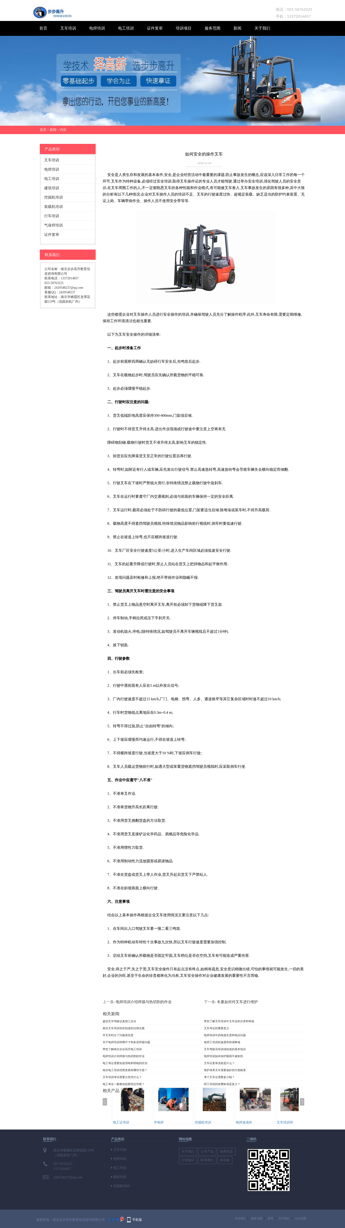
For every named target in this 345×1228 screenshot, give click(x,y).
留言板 (225, 1160)
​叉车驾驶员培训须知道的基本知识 (225, 1049)
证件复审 (155, 28)
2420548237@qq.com (67, 1177)
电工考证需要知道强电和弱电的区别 (125, 1063)
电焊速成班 (244, 1122)
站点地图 (300, 1218)
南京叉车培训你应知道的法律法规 (124, 1028)
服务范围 (212, 28)
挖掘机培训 (53, 197)
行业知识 (187, 1160)
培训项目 (184, 28)
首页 (43, 28)
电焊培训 (97, 28)
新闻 (237, 28)
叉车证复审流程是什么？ (219, 1063)
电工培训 (126, 28)
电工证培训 (121, 1122)
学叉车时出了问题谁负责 (118, 1035)
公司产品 (207, 1151)
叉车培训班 (285, 1122)
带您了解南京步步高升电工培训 (122, 1049)
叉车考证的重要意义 (216, 1028)
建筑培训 (51, 188)
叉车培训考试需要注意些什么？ (122, 1077)
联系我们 (207, 1160)
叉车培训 (68, 28)
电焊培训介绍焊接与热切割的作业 (144, 1001)
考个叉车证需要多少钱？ (219, 1077)
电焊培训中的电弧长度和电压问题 (225, 1035)
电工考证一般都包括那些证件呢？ (124, 1084)
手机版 (137, 1219)
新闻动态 (226, 1151)
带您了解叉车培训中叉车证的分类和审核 (229, 1021)
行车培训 (51, 216)
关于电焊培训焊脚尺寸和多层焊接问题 (126, 1042)
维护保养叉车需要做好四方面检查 (225, 1070)
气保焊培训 (53, 225)
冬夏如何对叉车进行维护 (237, 1001)
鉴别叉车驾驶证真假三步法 (119, 1021)
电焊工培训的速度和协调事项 (222, 1042)
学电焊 (159, 1122)
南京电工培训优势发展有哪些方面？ (125, 1070)
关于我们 (262, 28)
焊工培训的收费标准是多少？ (222, 1084)
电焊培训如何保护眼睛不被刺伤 (223, 1056)
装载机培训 (53, 207)
